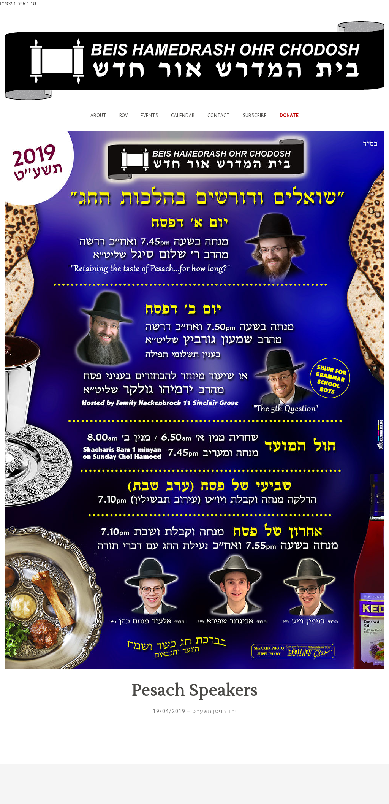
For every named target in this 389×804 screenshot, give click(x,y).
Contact (218, 115)
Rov (123, 115)
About (98, 115)
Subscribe (255, 115)
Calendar (182, 115)
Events (149, 115)
